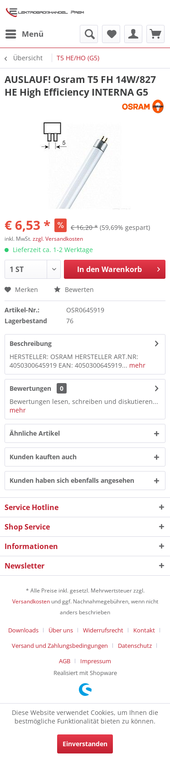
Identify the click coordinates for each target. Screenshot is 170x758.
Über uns (61, 630)
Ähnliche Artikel (35, 433)
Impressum (95, 661)
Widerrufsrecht (103, 630)
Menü (24, 33)
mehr (136, 365)
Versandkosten (31, 601)
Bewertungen (30, 388)
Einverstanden (85, 743)
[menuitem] (24, 34)
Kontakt (144, 630)
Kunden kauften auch (43, 456)
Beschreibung (31, 343)
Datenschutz (135, 645)
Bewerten (74, 289)
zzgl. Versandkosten (58, 239)
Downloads (23, 630)
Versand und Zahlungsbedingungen (60, 645)
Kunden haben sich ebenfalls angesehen (72, 480)
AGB (64, 661)
